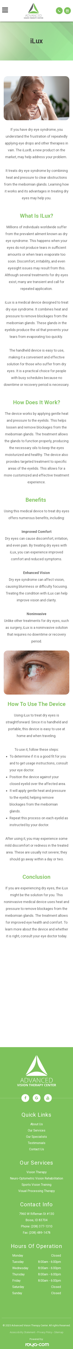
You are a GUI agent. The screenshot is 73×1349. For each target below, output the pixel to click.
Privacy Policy (44, 1332)
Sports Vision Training (36, 1185)
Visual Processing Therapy (36, 1191)
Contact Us (36, 1149)
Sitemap (58, 1332)
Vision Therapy (36, 1172)
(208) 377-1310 (41, 1226)
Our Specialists (36, 1137)
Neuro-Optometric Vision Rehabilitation (36, 1178)
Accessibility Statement (22, 1332)
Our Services (36, 1130)
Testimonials (36, 1143)
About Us (36, 1124)
